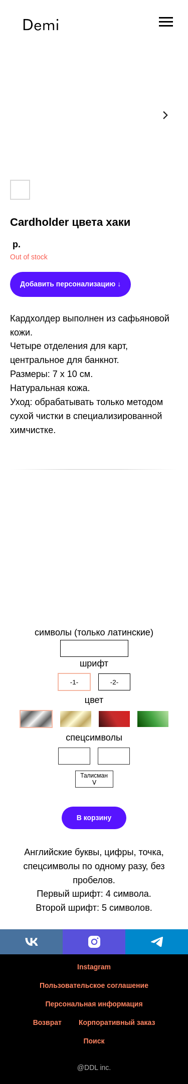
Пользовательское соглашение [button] (94, 985)
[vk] (31, 941)
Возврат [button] (47, 1022)
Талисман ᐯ (94, 779)
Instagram (94, 967)
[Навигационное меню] (166, 22)
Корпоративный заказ (117, 1022)
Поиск (93, 1041)
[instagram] (94, 941)
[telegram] (156, 941)
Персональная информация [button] (93, 1004)
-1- (74, 682)
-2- (114, 682)
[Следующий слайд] (165, 115)
